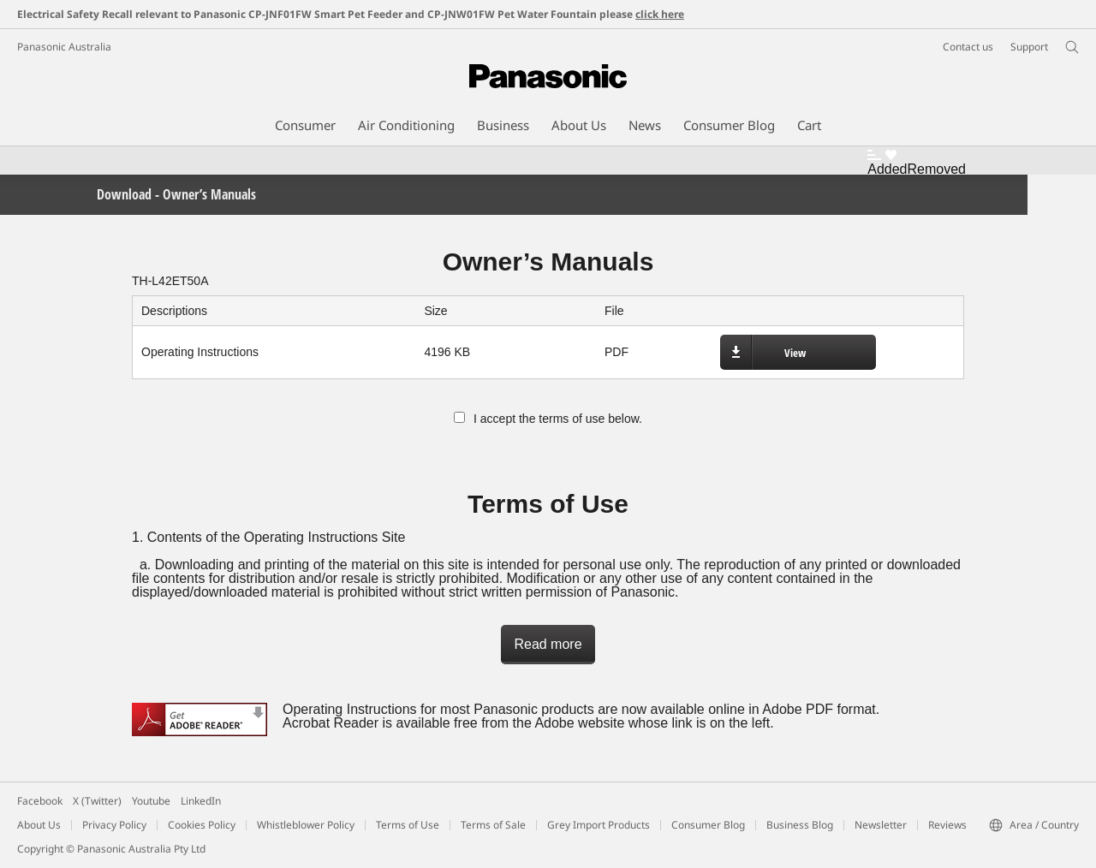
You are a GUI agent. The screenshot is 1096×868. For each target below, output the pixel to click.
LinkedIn (201, 801)
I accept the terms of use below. (548, 418)
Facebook (40, 801)
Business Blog (799, 824)
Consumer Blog (708, 824)
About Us (39, 824)
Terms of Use (407, 824)
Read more (547, 644)
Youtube (151, 801)
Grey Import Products (598, 824)
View (795, 352)
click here (659, 14)
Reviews (947, 824)
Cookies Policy (201, 824)
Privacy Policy (114, 824)
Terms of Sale (493, 824)
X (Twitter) (97, 801)
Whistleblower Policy (305, 824)
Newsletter (881, 824)
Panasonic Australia (64, 46)
